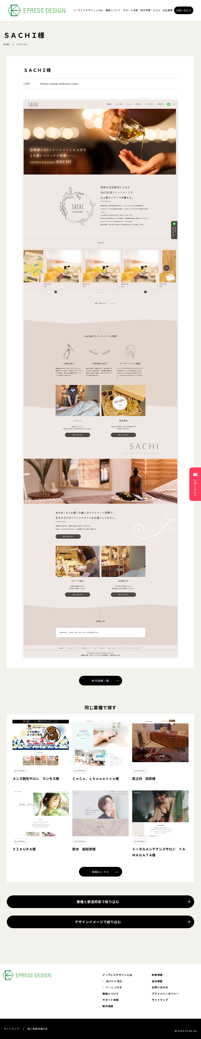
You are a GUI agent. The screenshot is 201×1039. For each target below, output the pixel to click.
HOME (6, 44)
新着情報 (157, 975)
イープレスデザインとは (87, 10)
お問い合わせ (183, 10)
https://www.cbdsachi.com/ (59, 83)
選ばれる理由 (114, 981)
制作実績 (145, 10)
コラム (156, 10)
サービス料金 (114, 987)
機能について (113, 10)
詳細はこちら (100, 872)
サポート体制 (130, 10)
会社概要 (168, 10)
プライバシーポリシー (165, 993)
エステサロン (20, 770)
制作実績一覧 (100, 681)
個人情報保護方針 (37, 1028)
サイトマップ (160, 1000)
